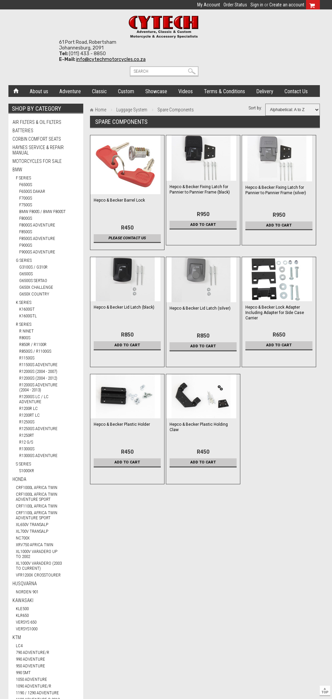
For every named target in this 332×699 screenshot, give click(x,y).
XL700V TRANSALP (32, 531)
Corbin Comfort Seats (36, 139)
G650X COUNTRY (34, 293)
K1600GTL (28, 315)
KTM (16, 637)
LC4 (19, 645)
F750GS (25, 204)
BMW (17, 169)
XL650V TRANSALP (32, 524)
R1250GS (26, 421)
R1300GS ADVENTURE (38, 455)
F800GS (25, 218)
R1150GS (26, 357)
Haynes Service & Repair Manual (38, 150)
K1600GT (27, 309)
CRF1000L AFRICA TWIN (36, 487)
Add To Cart (203, 224)
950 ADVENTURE (30, 665)
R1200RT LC (29, 415)
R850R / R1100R (33, 344)
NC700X (23, 537)
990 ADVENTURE (30, 659)
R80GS (24, 337)
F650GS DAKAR (32, 191)
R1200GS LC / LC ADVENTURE (34, 399)
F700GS (25, 198)
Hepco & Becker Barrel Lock (119, 200)
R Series (23, 324)
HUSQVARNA (24, 583)
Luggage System (131, 109)
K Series (23, 302)
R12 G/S (26, 442)
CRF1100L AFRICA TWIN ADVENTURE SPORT (36, 515)
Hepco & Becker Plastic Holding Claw (199, 427)
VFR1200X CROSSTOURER (38, 575)
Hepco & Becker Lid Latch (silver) (200, 308)
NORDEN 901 (27, 591)
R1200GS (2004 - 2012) (38, 378)
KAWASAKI (22, 600)
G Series (24, 260)
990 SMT (23, 672)
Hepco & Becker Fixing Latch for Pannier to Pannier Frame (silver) (275, 190)
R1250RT (26, 435)
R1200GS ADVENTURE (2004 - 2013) (38, 387)
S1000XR (26, 470)
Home (16, 90)
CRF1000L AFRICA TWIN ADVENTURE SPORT (36, 497)
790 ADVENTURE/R (32, 652)
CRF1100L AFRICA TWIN (36, 506)
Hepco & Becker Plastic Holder (122, 424)
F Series (23, 177)
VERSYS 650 (26, 622)
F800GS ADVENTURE (37, 225)
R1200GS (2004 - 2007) (38, 371)
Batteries (22, 130)
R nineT (26, 331)
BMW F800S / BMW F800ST (42, 211)
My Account (208, 4)
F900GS (25, 245)
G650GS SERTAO (33, 280)
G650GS (26, 273)
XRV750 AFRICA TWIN (34, 544)
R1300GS (26, 448)
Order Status (235, 4)
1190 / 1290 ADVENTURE (37, 692)
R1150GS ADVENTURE (38, 364)
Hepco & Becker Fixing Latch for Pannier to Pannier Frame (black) (200, 189)
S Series (23, 463)
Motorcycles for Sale (37, 161)
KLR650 (22, 615)
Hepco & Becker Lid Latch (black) (124, 307)
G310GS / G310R (33, 267)
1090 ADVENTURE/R (33, 686)
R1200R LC (28, 408)
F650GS (25, 184)
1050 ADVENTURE (31, 679)
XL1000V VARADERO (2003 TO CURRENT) (39, 566)
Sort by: (255, 107)
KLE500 (22, 608)
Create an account (286, 4)
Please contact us (127, 238)
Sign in (256, 4)
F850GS (25, 231)
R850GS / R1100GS (35, 351)
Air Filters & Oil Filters (36, 122)
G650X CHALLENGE (36, 287)
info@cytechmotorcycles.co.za (111, 59)
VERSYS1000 (26, 628)
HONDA (19, 479)
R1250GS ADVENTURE (38, 428)
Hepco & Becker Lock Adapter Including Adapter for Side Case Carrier (274, 312)
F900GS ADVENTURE (37, 251)
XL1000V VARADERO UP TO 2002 (36, 554)
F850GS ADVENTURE (37, 238)
